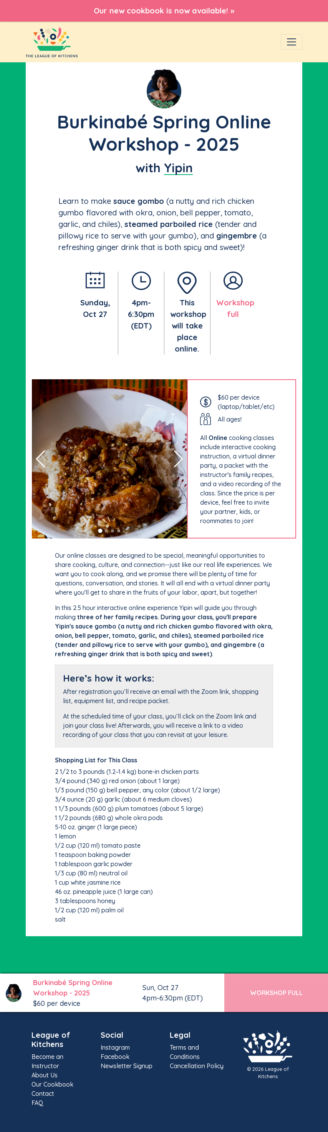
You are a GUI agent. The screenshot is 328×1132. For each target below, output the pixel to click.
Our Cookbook (52, 1084)
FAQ (37, 1103)
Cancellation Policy (197, 1066)
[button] (100, 531)
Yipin (178, 167)
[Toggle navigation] (291, 42)
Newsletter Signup (126, 1066)
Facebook (115, 1056)
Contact (42, 1093)
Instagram (115, 1047)
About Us (44, 1075)
